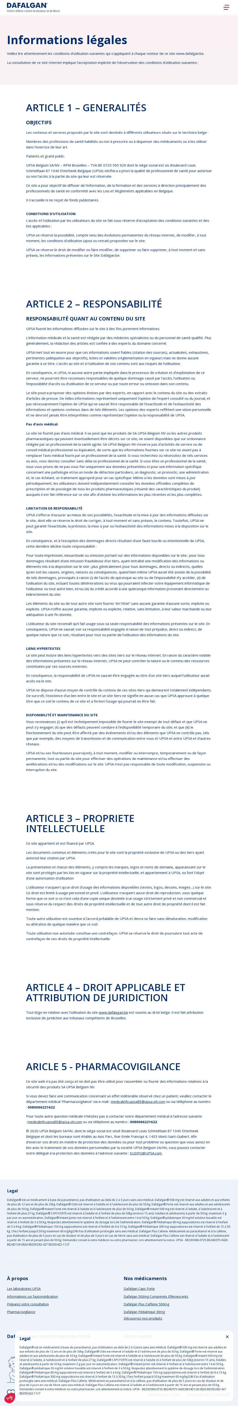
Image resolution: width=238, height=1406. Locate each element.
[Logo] (33, 7)
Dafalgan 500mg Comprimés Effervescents (156, 1296)
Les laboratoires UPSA (24, 1288)
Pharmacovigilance (21, 1312)
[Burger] (226, 7)
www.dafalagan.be (113, 1012)
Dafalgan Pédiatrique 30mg (144, 1312)
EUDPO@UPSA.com (146, 1153)
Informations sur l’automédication (32, 1296)
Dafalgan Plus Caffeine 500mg (146, 1304)
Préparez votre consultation (28, 1304)
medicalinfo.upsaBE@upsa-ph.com (138, 1101)
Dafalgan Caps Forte (139, 1288)
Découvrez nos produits (143, 1318)
